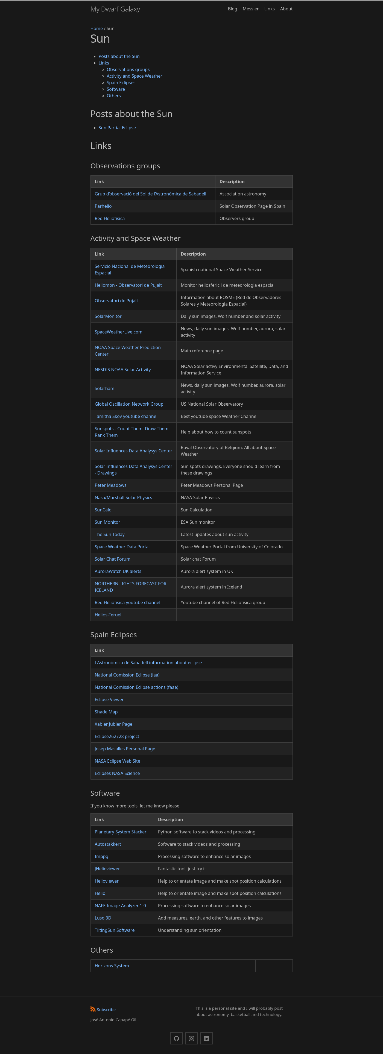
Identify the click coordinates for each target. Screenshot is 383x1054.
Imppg (102, 856)
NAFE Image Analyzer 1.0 (120, 906)
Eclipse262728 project (117, 736)
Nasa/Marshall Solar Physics (123, 497)
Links (269, 9)
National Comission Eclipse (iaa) (127, 675)
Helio (100, 893)
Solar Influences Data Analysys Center (134, 451)
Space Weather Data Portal (122, 547)
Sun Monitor (107, 522)
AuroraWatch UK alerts (118, 571)
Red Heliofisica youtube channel (127, 602)
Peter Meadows (111, 485)
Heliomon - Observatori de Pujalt (128, 285)
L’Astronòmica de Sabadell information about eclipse (148, 663)
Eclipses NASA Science (117, 773)
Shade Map (106, 712)
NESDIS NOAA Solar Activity (123, 370)
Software (116, 89)
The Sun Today (110, 534)
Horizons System (112, 966)
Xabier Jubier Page (114, 724)
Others (114, 96)
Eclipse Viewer (109, 699)
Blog (232, 9)
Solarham (105, 388)
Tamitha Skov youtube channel (126, 416)
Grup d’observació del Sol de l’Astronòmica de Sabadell (150, 194)
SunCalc (103, 510)
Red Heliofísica (110, 218)
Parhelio (103, 206)
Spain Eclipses (121, 83)
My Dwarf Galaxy (115, 9)
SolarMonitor (108, 316)
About (286, 9)
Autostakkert (108, 844)
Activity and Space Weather (134, 76)
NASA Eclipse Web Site (117, 761)
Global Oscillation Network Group (129, 404)
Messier (251, 9)
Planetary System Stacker (121, 832)
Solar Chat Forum (113, 559)
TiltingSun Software (115, 930)
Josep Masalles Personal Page (125, 749)
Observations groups (128, 69)
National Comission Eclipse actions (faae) (137, 687)
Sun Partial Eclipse (117, 128)
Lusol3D (103, 918)
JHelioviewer (107, 869)
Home (96, 28)
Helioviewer (107, 881)
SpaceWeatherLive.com (118, 332)
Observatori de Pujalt (116, 301)
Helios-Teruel (108, 615)
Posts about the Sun (119, 56)
